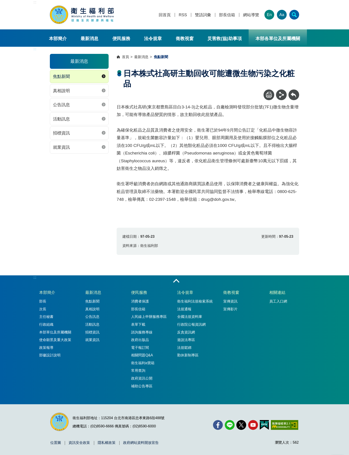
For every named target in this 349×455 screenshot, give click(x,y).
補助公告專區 (141, 386)
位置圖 (55, 443)
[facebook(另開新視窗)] (218, 425)
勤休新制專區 (188, 355)
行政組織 (46, 324)
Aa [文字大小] (281, 14)
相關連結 (277, 292)
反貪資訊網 (186, 332)
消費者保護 (140, 301)
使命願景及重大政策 (55, 340)
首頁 (125, 57)
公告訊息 (61, 104)
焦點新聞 (61, 76)
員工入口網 (278, 301)
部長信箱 (227, 15)
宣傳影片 (230, 309)
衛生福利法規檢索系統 (195, 301)
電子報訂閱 (140, 347)
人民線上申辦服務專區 (149, 317)
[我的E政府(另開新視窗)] (264, 425)
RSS (183, 15)
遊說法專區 (186, 340)
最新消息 (89, 38)
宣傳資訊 (230, 301)
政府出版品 (140, 340)
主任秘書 (46, 317)
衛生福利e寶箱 (142, 363)
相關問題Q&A (142, 355)
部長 (42, 301)
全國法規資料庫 (189, 317)
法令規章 (153, 38)
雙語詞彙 (203, 15)
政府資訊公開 (141, 378)
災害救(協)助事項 (224, 38)
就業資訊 (61, 147)
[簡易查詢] (294, 15)
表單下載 (138, 324)
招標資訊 (61, 133)
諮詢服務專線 (141, 332)
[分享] (281, 94)
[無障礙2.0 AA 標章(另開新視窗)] (284, 425)
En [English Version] (269, 14)
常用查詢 (138, 370)
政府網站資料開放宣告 (141, 443)
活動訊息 (61, 119)
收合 (176, 281)
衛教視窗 (185, 38)
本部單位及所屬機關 (55, 332)
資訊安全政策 (79, 443)
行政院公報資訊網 (191, 324)
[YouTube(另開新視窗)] (253, 425)
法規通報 (184, 309)
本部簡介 (58, 38)
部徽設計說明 (50, 355)
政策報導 (46, 347)
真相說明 (61, 90)
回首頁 (165, 15)
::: (34, 2)
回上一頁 (293, 91)
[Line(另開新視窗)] (230, 425)
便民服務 (121, 38)
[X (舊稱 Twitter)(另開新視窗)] (241, 425)
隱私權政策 (107, 443)
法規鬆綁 (184, 347)
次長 (42, 309)
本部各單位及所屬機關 (278, 38)
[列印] (269, 94)
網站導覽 (251, 15)
